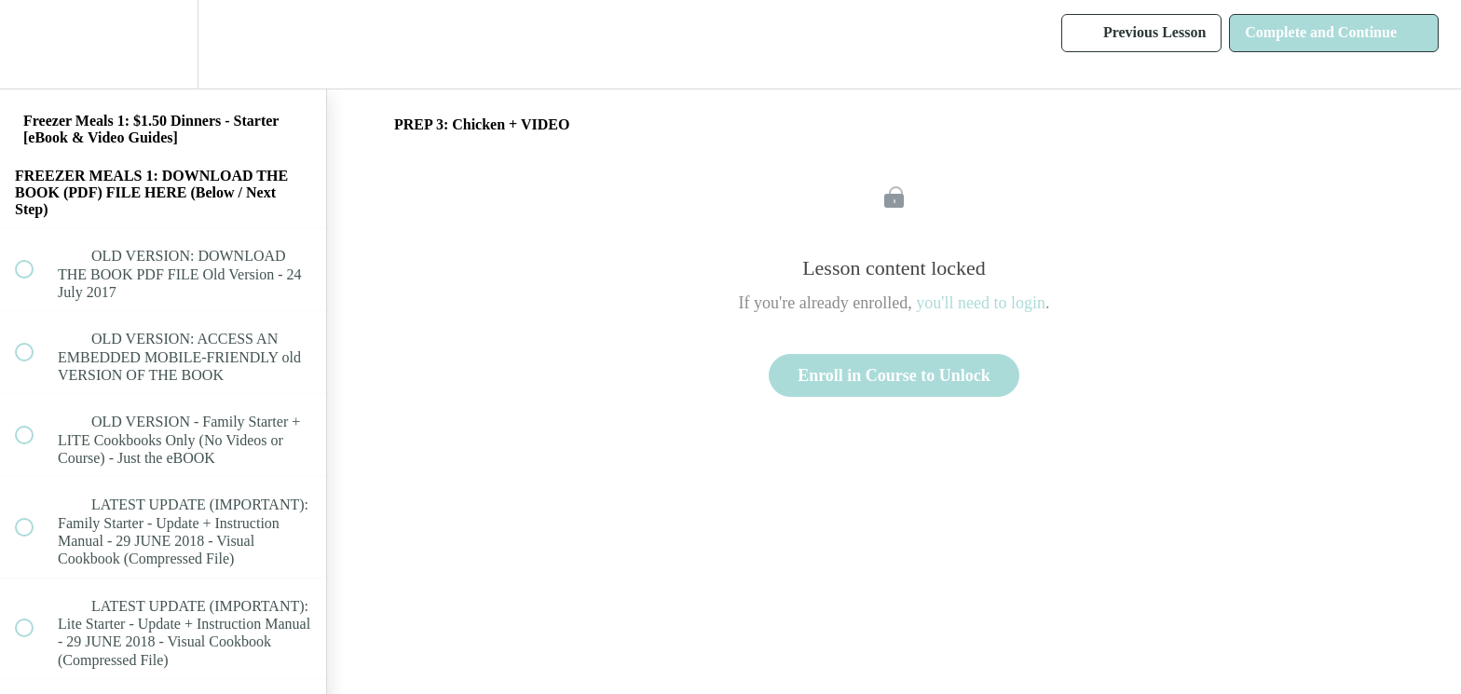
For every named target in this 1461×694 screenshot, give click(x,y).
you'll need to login (980, 302)
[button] (34, 44)
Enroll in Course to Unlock (894, 375)
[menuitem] (163, 44)
